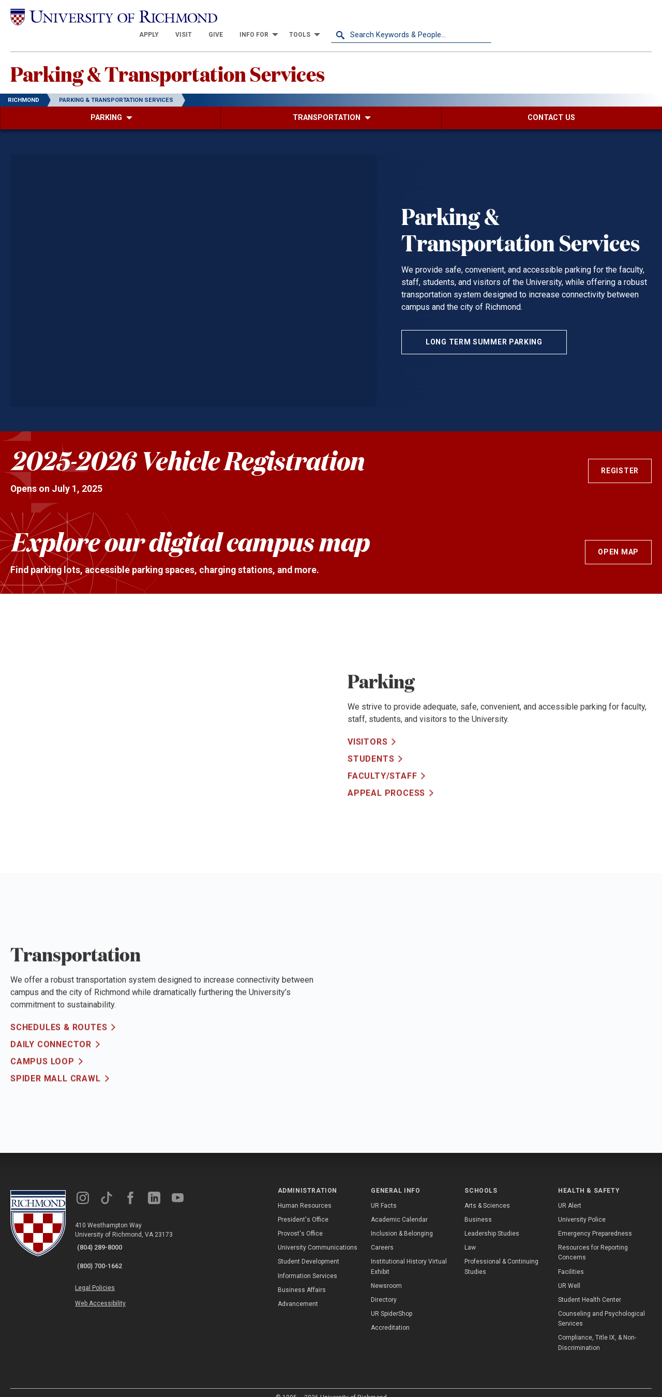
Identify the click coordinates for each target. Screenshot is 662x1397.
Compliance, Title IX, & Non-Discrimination (597, 1329)
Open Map (618, 538)
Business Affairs (302, 1276)
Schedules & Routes (58, 1044)
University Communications (317, 1234)
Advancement (298, 1290)
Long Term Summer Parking (484, 328)
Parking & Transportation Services (199, 57)
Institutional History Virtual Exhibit (409, 1252)
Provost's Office (300, 1220)
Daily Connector (51, 1061)
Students (371, 775)
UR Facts (384, 1192)
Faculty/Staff (382, 793)
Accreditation (390, 1314)
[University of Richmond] (90, 16)
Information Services (307, 1262)
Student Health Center (589, 1286)
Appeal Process (386, 810)
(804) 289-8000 (104, 1234)
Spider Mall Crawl (55, 1096)
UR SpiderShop (391, 1300)
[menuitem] (309, 16)
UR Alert (569, 1192)
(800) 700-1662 (104, 1248)
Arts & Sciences (487, 1192)
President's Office (303, 1206)
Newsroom (386, 1272)
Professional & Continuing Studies (501, 1252)
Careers (382, 1234)
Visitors (367, 758)
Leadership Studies (491, 1220)
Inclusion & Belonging (402, 1220)
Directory (384, 1286)
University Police (582, 1206)
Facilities (571, 1258)
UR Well (569, 1272)
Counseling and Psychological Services (601, 1305)
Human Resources (305, 1192)
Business (478, 1206)
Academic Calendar (399, 1206)
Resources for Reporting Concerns (593, 1239)
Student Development (308, 1248)
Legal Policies (102, 1267)
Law (470, 1234)
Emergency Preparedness (595, 1220)
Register (620, 457)
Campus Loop (42, 1079)
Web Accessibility (107, 1280)
